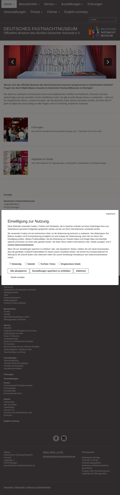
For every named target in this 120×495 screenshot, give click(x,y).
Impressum (110, 214)
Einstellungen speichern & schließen (51, 271)
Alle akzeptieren (18, 271)
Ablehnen (81, 271)
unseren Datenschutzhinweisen (21, 245)
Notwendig (15, 264)
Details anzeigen (18, 277)
